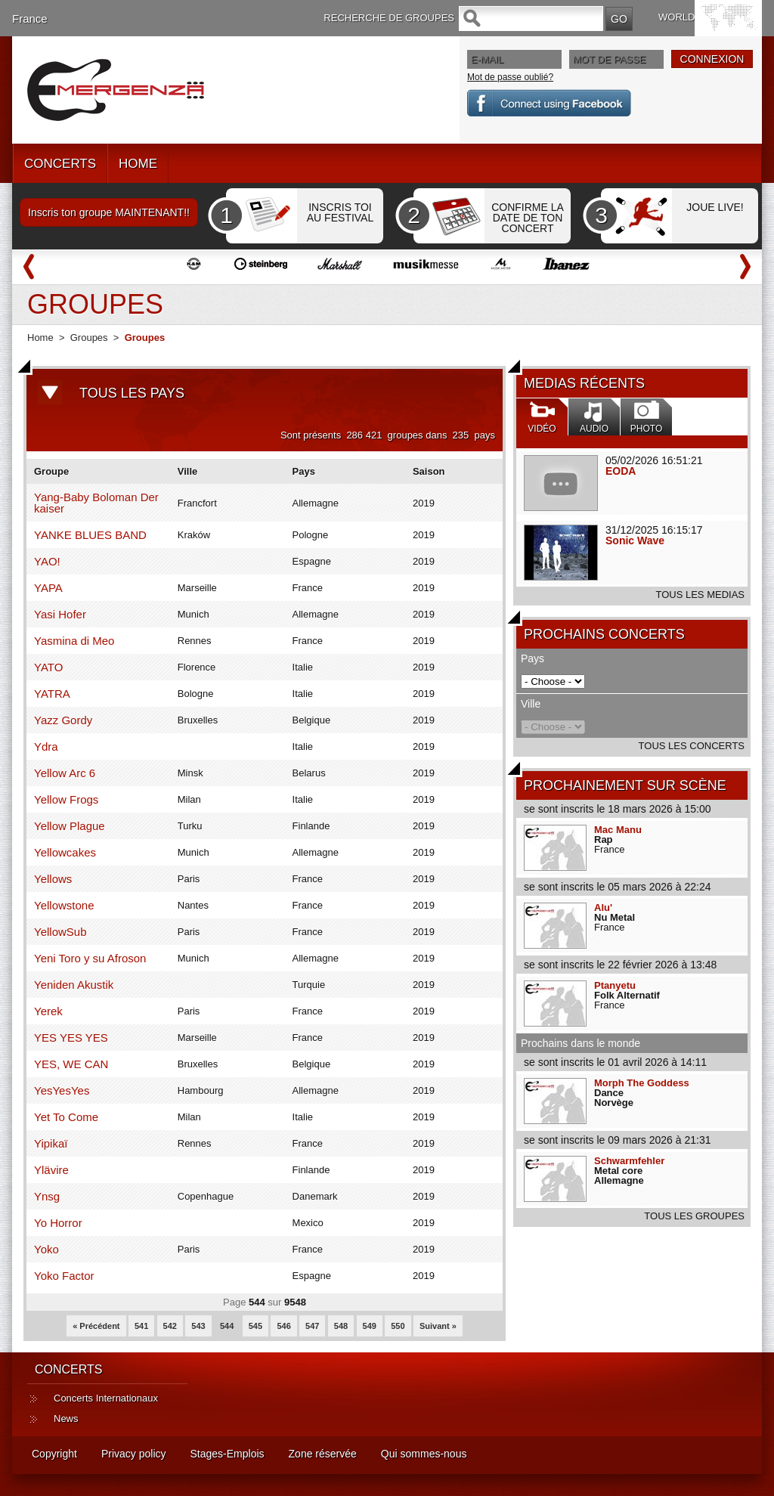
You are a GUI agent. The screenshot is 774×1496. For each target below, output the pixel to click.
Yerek (48, 1011)
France (30, 18)
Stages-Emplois (227, 1454)
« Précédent (96, 1325)
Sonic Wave (634, 540)
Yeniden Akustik (73, 984)
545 (255, 1325)
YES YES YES (71, 1037)
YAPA (48, 587)
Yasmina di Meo (74, 640)
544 (227, 1325)
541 (141, 1325)
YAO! (47, 561)
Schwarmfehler (629, 1160)
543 (198, 1325)
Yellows (53, 878)
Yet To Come (66, 1116)
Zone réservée (323, 1454)
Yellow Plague (69, 825)
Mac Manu (618, 829)
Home (40, 337)
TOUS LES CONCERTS (692, 746)
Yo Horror (58, 1222)
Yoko (46, 1249)
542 (170, 1325)
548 (341, 1325)
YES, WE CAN (71, 1064)
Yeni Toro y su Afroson (90, 958)
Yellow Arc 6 (64, 773)
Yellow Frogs (66, 799)
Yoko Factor (64, 1275)
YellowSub (60, 931)
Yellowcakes (65, 852)
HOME (138, 163)
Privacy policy (133, 1454)
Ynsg (47, 1196)
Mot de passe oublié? (510, 77)
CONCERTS (60, 163)
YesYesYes (61, 1090)
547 (312, 1325)
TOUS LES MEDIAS (700, 594)
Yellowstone (64, 905)
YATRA (52, 693)
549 (369, 1325)
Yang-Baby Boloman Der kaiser (96, 503)
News (66, 1418)
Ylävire (51, 1169)
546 (283, 1325)
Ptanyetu (615, 985)
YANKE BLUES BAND (90, 534)
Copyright (54, 1454)
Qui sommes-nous (424, 1454)
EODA (620, 471)
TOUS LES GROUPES (694, 1216)
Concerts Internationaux (106, 1398)
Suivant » (438, 1325)
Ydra (46, 746)
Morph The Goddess (641, 1083)
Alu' (603, 907)
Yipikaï (50, 1143)
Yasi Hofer (60, 614)
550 (397, 1325)
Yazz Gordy (63, 720)
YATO (48, 667)
